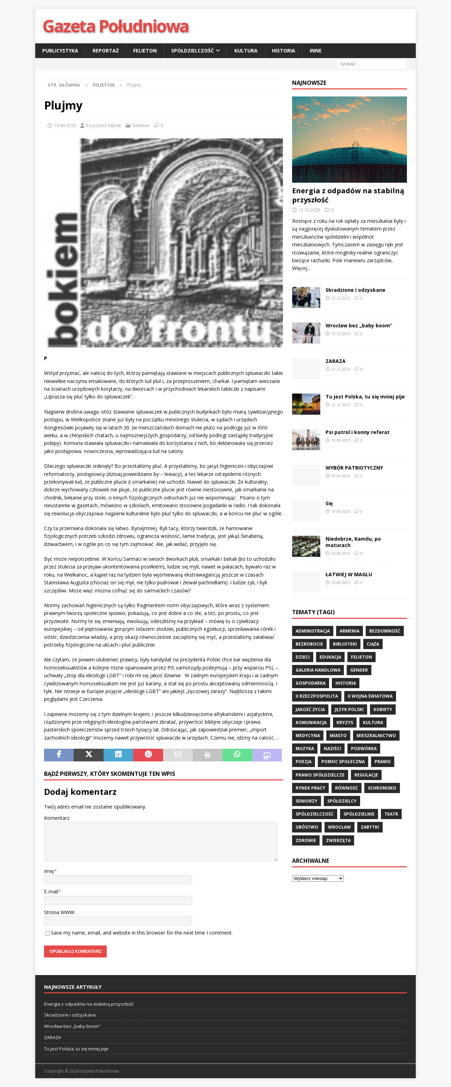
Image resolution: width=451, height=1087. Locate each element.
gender (359, 670)
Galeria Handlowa (318, 670)
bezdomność (384, 631)
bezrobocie (309, 644)
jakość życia (310, 709)
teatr (391, 814)
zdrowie (306, 840)
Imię (49, 871)
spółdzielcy (342, 801)
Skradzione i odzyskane (355, 290)
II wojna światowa (370, 696)
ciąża (373, 644)
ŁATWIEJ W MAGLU (349, 574)
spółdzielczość (315, 814)
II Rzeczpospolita (317, 696)
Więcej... (301, 268)
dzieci (303, 657)
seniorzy (306, 801)
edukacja (330, 657)
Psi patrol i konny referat (358, 432)
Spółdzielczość (192, 50)
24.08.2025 (340, 553)
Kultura (246, 50)
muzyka (305, 749)
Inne (316, 50)
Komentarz (56, 818)
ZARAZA (336, 361)
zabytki (370, 827)
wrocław (339, 827)
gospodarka (311, 683)
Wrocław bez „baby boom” (360, 325)
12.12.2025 (309, 210)
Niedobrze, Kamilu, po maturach (353, 541)
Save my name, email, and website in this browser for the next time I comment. (142, 932)
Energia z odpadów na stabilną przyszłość (348, 195)
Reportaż (106, 50)
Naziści (332, 749)
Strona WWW (59, 912)
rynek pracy (310, 788)
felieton (361, 657)
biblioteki (345, 644)
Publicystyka (60, 50)
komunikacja (311, 722)
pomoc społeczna (343, 762)
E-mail (51, 891)
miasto (338, 736)
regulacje (366, 775)
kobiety (382, 709)
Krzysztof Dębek (103, 125)
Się (329, 503)
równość (346, 788)
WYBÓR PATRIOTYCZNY (354, 467)
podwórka (364, 749)
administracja (313, 631)
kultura (373, 722)
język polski (349, 709)
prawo (383, 762)
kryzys (344, 722)
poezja (303, 762)
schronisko (382, 788)
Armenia (349, 631)
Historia (283, 50)
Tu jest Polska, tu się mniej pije (365, 396)
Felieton (145, 50)
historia (345, 683)
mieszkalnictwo (376, 736)
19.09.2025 (340, 440)
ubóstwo (307, 827)
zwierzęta (338, 840)
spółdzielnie (359, 814)
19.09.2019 (65, 125)
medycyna (308, 736)
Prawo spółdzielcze (320, 775)
